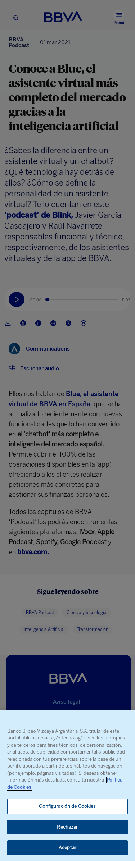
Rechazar (67, 827)
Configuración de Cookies (67, 806)
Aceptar (67, 847)
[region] (67, 785)
